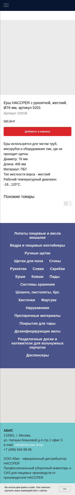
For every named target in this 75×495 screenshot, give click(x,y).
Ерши (20, 277)
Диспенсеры (37, 355)
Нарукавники (37, 308)
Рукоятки (18, 269)
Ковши (37, 277)
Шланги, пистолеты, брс (37, 292)
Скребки (57, 269)
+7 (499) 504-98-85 (18, 449)
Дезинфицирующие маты (37, 331)
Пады (55, 277)
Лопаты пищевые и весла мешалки (37, 235)
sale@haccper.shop (28, 445)
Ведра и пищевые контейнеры (37, 245)
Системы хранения (37, 284)
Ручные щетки (37, 253)
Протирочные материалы (38, 316)
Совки (38, 269)
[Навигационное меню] (6, 5)
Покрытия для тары (37, 323)
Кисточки (27, 300)
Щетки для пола (28, 261)
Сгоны (55, 261)
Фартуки (48, 300)
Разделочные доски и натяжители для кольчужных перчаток (37, 343)
